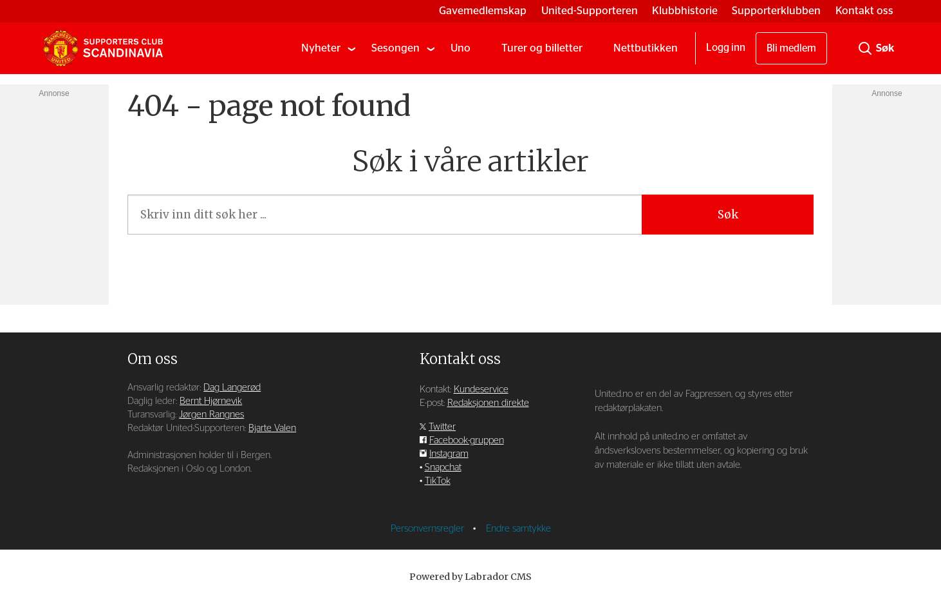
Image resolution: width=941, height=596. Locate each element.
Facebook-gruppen (466, 440)
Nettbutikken (645, 48)
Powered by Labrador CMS (470, 576)
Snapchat (443, 467)
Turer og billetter (541, 48)
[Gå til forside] (103, 48)
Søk (728, 214)
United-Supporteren (589, 10)
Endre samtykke (518, 529)
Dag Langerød (232, 387)
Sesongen (395, 48)
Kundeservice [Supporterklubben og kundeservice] (481, 389)
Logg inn (725, 48)
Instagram (449, 454)
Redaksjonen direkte (488, 403)
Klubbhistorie (685, 10)
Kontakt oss (864, 10)
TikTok (438, 481)
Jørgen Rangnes (211, 414)
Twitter (442, 427)
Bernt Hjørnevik (211, 401)
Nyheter (320, 48)
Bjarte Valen (272, 428)
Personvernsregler (429, 529)
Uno (461, 48)
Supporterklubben (776, 10)
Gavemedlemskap (482, 10)
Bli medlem (791, 48)
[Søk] (865, 48)
